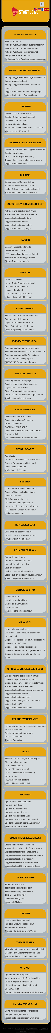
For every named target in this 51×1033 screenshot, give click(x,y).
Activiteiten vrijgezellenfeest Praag (20, 211)
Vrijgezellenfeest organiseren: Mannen (22, 700)
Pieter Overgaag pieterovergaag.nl (20, 391)
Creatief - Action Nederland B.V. (19, 113)
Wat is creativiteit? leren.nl (17, 131)
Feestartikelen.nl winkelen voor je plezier (23, 430)
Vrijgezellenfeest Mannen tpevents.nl (21, 852)
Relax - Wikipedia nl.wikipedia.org (20, 773)
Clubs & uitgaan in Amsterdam (18, 982)
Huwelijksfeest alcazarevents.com (20, 535)
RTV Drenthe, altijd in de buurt (18, 293)
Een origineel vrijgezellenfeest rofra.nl (22, 676)
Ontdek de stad (12, 597)
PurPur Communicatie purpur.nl (19, 358)
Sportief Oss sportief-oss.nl (17, 812)
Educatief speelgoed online (17, 564)
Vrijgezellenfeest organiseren (18, 697)
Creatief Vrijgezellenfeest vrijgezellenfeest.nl (25, 149)
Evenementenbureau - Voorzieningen (22, 348)
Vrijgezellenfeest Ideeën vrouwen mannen (24, 690)
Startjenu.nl (19, 1028)
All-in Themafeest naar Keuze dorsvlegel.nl (24, 949)
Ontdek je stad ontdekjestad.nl (18, 611)
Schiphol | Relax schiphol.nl (17, 783)
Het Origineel (11, 636)
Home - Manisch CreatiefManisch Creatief (24, 127)
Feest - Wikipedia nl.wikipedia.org (20, 492)
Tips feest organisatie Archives (19, 398)
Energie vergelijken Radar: (17, 1014)
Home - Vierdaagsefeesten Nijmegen (21, 506)
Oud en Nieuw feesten (15, 513)
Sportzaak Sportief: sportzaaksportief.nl (23, 823)
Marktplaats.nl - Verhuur (16, 470)
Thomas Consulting (13, 740)
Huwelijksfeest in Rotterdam (17, 539)
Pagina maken (32, 1028)
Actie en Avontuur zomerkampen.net (21, 52)
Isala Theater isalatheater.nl (17, 920)
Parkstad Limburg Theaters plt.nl (19, 924)
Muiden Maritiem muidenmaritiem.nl (21, 214)
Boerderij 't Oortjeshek (15, 557)
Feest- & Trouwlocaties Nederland (20, 463)
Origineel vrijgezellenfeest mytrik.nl (20, 679)
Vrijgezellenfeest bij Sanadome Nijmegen (23, 91)
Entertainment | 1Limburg (16, 319)
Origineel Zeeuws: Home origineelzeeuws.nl (25, 650)
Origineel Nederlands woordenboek (21, 647)
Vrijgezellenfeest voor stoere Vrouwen (22, 862)
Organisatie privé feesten (16, 387)
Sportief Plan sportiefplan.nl (17, 816)
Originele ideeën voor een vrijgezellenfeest (24, 683)
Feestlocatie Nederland (15, 466)
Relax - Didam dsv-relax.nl (17, 769)
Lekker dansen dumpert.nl (16, 250)
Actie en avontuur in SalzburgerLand (21, 48)
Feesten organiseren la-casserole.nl (21, 384)
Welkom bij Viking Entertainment (19, 329)
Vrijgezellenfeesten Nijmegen (18, 228)
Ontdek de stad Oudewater (17, 604)
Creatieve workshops (14, 153)
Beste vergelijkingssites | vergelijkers (21, 1011)
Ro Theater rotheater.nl (15, 927)
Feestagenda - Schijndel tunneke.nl (21, 956)
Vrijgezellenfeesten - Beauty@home (21, 95)
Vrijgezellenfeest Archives (16, 221)
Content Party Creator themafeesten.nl (22, 953)
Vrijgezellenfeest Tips (14, 704)
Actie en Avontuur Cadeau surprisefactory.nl (24, 45)
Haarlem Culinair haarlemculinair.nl (21, 185)
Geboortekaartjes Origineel (17, 629)
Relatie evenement (13, 729)
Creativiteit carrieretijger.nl (16, 120)
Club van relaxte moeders (16, 762)
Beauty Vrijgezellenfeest (16, 81)
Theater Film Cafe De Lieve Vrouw (20, 931)
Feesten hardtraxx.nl (14, 495)
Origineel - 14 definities (15, 643)
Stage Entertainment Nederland (19, 326)
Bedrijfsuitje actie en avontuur (18, 55)
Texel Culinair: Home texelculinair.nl (21, 192)
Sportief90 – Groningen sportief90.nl (21, 819)
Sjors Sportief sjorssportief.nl (18, 801)
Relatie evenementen (14, 736)
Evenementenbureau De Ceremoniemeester (25, 351)
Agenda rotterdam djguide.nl (17, 974)
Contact (32, 1031)
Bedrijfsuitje (10, 456)
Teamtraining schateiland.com (18, 888)
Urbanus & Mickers (13, 902)
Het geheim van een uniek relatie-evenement (25, 726)
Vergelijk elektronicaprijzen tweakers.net (23, 1018)
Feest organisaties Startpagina (19, 380)
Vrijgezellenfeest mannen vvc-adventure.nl (24, 855)
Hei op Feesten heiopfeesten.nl (19, 502)
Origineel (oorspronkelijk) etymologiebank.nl (25, 640)
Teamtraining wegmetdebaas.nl (19, 891)
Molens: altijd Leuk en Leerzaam (19, 578)
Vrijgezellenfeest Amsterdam (18, 218)
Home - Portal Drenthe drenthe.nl (20, 283)
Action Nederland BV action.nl (18, 416)
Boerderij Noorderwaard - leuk (18, 561)
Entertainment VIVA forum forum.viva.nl (23, 315)
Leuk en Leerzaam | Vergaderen (19, 571)
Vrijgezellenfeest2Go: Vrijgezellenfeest (22, 866)
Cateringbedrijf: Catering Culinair (20, 182)
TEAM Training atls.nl (14, 884)
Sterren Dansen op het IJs (17, 261)
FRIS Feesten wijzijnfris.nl (16, 499)
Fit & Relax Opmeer (14, 765)
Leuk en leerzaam (13, 568)
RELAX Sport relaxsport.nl (17, 780)
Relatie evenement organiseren (19, 733)
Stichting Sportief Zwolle (16, 826)
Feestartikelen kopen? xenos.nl (19, 420)
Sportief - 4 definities (14, 805)
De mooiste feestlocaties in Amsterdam (22, 459)
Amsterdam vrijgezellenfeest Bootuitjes (22, 978)
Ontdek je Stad (11, 607)
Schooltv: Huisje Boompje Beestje (20, 257)
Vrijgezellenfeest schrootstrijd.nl (19, 859)
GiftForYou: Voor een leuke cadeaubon (22, 633)
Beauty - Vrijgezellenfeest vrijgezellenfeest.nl (25, 77)
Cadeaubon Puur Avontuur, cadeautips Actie (25, 59)
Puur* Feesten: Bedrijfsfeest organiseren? (24, 394)
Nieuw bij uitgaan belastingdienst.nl (21, 985)
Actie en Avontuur (13, 41)
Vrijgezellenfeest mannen (16, 693)
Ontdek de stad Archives (16, 600)
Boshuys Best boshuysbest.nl (18, 532)
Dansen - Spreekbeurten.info (18, 247)
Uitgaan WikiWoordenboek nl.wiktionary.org (24, 992)
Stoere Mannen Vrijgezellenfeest (19, 845)
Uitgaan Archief (12, 989)
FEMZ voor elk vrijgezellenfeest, (19, 156)
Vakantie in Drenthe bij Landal (18, 297)
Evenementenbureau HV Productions (22, 355)
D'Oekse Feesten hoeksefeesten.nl (21, 488)
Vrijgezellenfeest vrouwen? (17, 163)
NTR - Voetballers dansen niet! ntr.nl (21, 254)
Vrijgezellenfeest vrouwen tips (18, 707)
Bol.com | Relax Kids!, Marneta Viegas (22, 758)
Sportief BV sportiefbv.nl (16, 809)
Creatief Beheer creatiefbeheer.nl (20, 117)
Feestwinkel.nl (11, 434)
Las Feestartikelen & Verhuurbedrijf (21, 438)
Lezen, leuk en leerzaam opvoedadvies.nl (23, 575)
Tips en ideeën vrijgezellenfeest (19, 686)
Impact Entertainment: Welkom (19, 322)
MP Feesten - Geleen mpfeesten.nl (20, 510)
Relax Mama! (11, 776)
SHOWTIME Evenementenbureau (20, 362)
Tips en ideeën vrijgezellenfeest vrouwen (23, 160)
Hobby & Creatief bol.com (16, 124)
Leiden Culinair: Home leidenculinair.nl (22, 189)
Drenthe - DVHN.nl (13, 279)
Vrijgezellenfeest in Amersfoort (18, 225)
